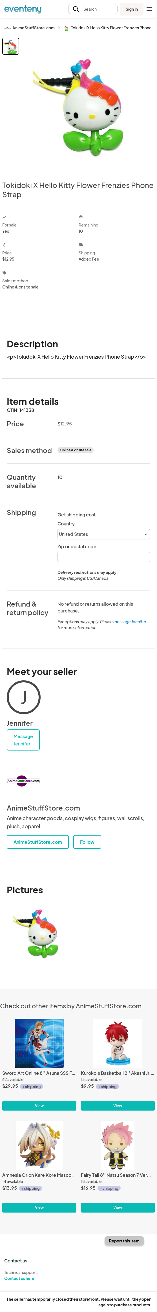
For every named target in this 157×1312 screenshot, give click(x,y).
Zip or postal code (77, 546)
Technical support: (39, 1275)
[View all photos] (88, 105)
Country (66, 524)
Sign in (132, 9)
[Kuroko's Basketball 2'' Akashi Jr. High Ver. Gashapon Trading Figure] (118, 1043)
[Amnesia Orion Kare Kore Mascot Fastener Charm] (39, 1145)
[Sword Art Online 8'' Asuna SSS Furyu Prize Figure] (39, 1043)
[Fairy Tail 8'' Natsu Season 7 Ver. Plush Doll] (118, 1145)
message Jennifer (129, 621)
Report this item (124, 1240)
